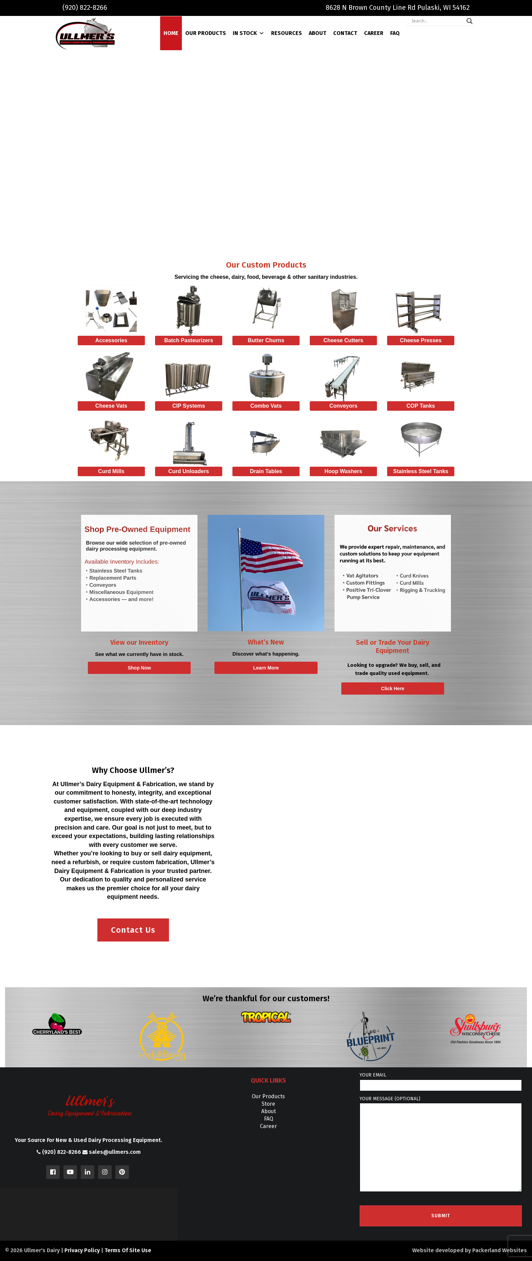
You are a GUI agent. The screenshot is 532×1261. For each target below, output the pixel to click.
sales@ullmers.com (111, 1152)
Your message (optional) (441, 1144)
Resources (286, 33)
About (317, 33)
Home (171, 33)
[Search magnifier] (469, 21)
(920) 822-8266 (84, 7)
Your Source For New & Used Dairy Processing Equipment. (88, 1140)
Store (268, 1104)
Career (373, 33)
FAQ (395, 33)
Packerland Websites (499, 1250)
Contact (345, 33)
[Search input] (437, 21)
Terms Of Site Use (127, 1250)
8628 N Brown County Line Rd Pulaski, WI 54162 (398, 7)
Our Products (205, 33)
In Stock (248, 33)
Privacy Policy (82, 1250)
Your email (441, 1081)
